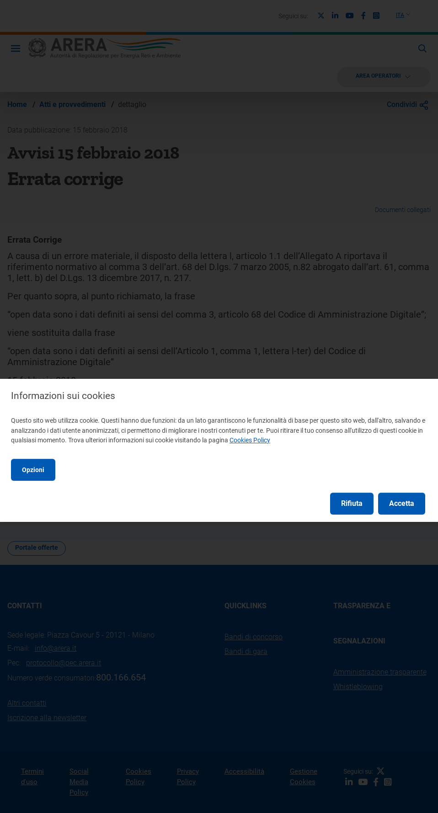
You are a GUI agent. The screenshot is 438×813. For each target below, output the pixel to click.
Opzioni (33, 469)
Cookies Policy (250, 440)
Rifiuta (352, 503)
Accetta (401, 503)
